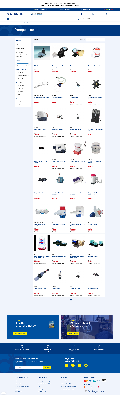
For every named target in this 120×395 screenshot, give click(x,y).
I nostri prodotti (13, 19)
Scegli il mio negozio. (38, 14)
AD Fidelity (40, 389)
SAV (39, 386)
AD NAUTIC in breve (65, 381)
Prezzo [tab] (18, 61)
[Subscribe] (47, 367)
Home (8, 23)
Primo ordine (18, 383)
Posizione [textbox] (90, 40)
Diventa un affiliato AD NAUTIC (68, 389)
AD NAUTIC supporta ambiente (68, 386)
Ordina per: (82, 40)
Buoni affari (49, 19)
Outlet (39, 19)
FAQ (16, 381)
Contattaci (17, 389)
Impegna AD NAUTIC (66, 383)
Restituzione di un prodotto (44, 383)
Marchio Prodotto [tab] (21, 69)
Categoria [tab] (18, 40)
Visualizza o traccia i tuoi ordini (22, 386)
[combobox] (95, 18)
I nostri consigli (62, 19)
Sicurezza (15, 23)
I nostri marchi (29, 19)
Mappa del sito (18, 391)
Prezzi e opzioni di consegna (44, 381)
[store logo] (15, 14)
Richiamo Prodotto (42, 391)
